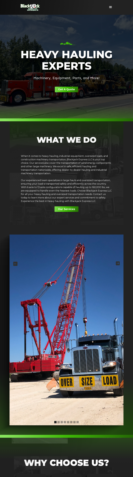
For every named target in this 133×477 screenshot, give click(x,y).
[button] (110, 7)
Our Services (66, 209)
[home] (30, 7)
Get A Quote (66, 89)
